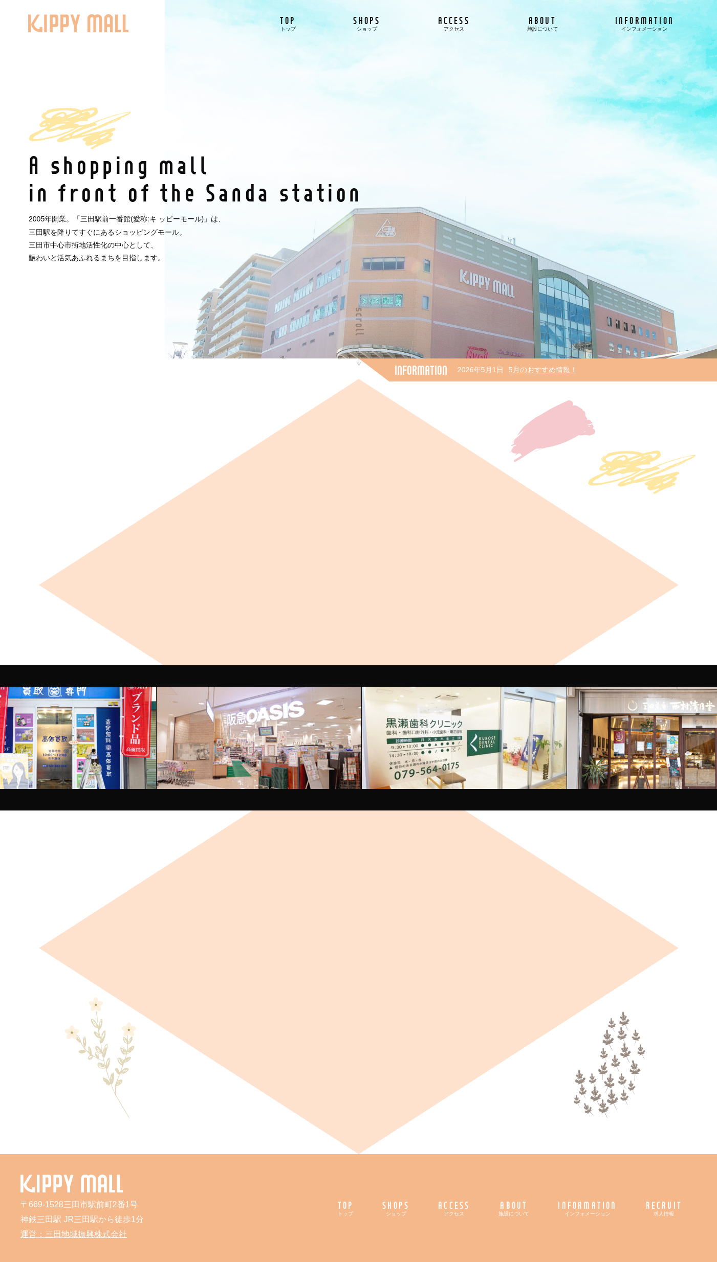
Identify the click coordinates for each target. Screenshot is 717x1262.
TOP (288, 23)
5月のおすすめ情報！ (543, 370)
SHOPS (366, 23)
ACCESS (454, 23)
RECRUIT (664, 1208)
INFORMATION (644, 23)
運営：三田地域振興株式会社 (73, 1234)
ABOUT (542, 23)
